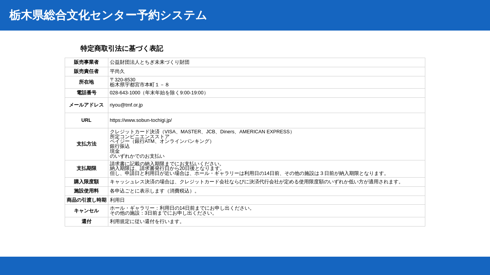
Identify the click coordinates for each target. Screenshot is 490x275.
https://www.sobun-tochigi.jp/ (141, 120)
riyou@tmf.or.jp (126, 105)
